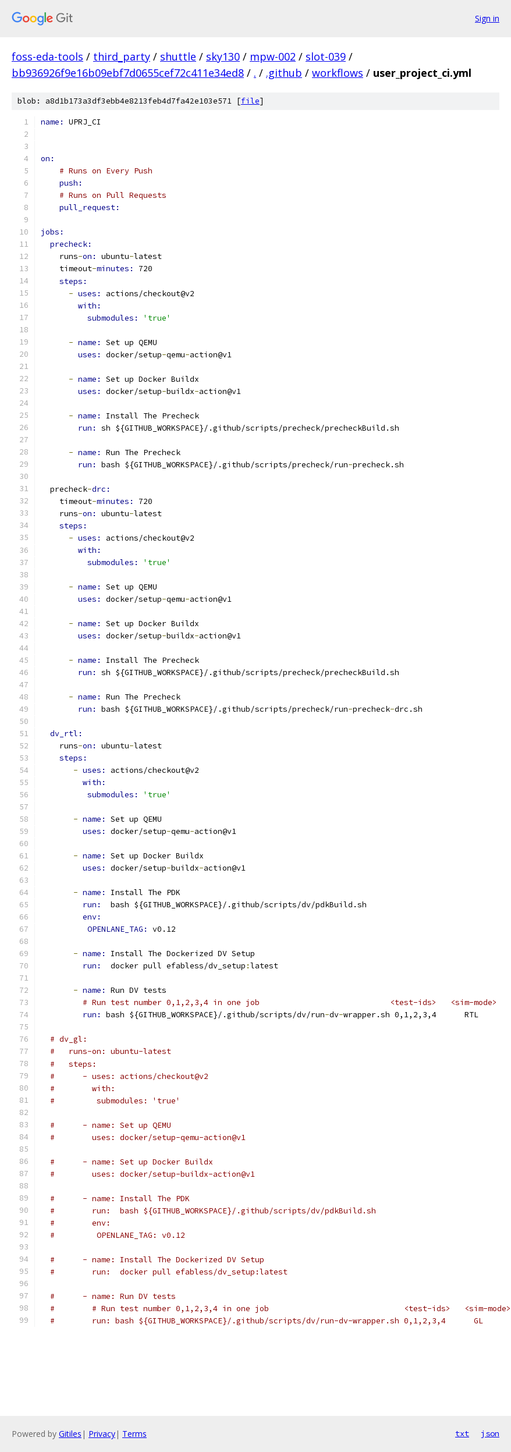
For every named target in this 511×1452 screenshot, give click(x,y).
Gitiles (70, 1433)
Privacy (101, 1433)
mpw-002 (273, 56)
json (490, 1433)
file (250, 101)
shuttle (178, 56)
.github (284, 73)
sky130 (223, 56)
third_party (121, 56)
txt (462, 1433)
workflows (337, 73)
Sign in (487, 18)
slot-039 (326, 56)
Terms (134, 1433)
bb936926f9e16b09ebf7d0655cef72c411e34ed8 (128, 73)
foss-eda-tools (47, 56)
